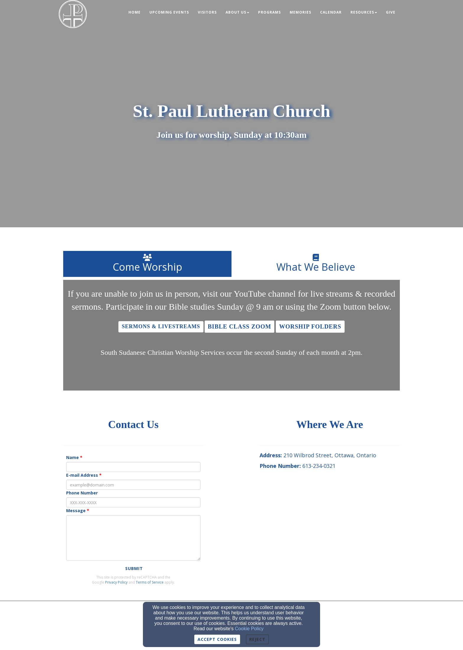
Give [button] (390, 12)
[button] (160, 326)
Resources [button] (363, 12)
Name (72, 457)
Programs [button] (269, 12)
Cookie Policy (249, 628)
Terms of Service (150, 582)
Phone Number (82, 493)
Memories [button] (300, 12)
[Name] (133, 467)
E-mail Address (82, 475)
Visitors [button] (207, 12)
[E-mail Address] (133, 485)
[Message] (133, 538)
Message (76, 510)
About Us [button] (237, 12)
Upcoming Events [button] (169, 12)
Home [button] (134, 12)
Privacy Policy (116, 582)
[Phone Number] (133, 502)
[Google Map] (330, 522)
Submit (134, 568)
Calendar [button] (331, 12)
